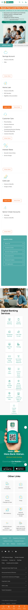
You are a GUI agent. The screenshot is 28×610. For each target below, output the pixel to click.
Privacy (3, 603)
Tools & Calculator (19, 607)
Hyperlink (8, 603)
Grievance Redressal (9, 124)
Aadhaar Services (8, 541)
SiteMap (19, 560)
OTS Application (9, 264)
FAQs (5, 62)
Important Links (6, 581)
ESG (8, 544)
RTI (10, 538)
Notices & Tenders (9, 260)
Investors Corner (9, 247)
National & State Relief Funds (9, 568)
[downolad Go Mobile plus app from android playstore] (7, 469)
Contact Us (12, 560)
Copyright (13, 603)
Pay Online (9, 607)
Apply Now (7, 107)
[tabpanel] (14, 24)
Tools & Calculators (6, 590)
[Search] (19, 2)
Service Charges (8, 155)
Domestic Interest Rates (10, 153)
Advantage (6, 215)
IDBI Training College (7, 557)
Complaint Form (8, 127)
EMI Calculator (7, 93)
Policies (13, 544)
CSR (3, 544)
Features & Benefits (9, 59)
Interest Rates (14, 607)
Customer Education (9, 133)
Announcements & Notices (9, 572)
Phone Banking (7, 122)
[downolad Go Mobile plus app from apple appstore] (19, 469)
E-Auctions (4, 560)
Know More (7, 76)
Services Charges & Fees (11, 251)
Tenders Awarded (19, 557)
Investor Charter (21, 544)
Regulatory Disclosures (19, 538)
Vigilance (4, 538)
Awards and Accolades (12, 563)
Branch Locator (24, 607)
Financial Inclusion (19, 541)
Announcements (9, 256)
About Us (7, 243)
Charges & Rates (8, 186)
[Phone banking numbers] (22, 2)
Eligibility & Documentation (10, 96)
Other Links (5, 585)
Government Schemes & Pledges (10, 577)
